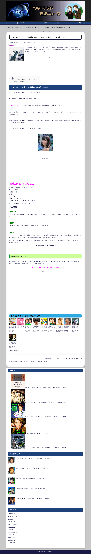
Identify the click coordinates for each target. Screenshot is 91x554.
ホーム (12, 23)
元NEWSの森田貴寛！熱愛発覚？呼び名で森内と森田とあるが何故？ (36, 328)
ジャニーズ (34, 23)
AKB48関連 (12, 531)
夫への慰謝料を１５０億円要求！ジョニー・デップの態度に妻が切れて (61, 357)
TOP (16, 27)
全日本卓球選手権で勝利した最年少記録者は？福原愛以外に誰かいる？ (67, 328)
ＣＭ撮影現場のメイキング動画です (45, 245)
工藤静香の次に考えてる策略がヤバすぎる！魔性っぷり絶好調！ (32, 497)
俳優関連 (11, 529)
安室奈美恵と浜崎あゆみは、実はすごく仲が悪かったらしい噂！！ (51, 328)
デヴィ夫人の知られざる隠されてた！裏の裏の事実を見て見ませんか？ (43, 416)
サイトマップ (67, 23)
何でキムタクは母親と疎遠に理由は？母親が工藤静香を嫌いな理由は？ (34, 457)
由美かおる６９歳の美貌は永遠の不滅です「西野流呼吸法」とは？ (33, 477)
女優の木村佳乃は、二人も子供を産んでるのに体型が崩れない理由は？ (12, 344)
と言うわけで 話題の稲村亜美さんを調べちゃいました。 (24, 79)
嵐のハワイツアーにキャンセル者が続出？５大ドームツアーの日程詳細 (43, 401)
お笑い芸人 (57, 23)
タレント (11, 521)
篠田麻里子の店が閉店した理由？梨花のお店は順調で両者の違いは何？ (43, 386)
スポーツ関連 (12, 523)
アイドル (11, 536)
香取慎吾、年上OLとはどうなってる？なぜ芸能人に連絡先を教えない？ (34, 467)
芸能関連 (23, 23)
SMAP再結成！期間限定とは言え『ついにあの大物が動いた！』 (32, 487)
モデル (10, 534)
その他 (10, 542)
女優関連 (45, 23)
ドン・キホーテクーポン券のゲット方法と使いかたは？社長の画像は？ (44, 329)
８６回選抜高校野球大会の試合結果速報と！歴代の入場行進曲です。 (75, 328)
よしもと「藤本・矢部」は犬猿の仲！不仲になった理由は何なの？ (28, 328)
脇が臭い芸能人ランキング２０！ (35, 432)
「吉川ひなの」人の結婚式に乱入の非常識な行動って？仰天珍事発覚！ (59, 329)
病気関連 (11, 539)
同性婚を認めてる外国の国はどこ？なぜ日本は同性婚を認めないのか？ (29, 360)
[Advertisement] (45, 65)
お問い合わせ (79, 23)
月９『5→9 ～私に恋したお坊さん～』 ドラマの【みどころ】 (20, 328)
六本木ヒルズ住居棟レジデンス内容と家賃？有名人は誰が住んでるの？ (43, 447)
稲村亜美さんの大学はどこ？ (20, 81)
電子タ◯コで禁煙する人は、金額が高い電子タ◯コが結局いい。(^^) (12, 328)
